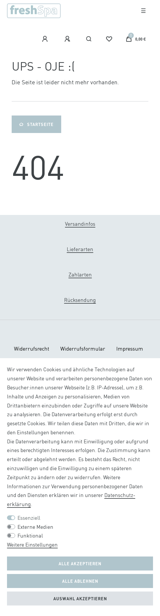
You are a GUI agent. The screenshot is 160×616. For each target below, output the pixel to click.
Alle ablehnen (80, 581)
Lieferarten (80, 249)
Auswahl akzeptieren (80, 598)
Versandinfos (80, 224)
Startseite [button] (36, 124)
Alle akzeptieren (80, 563)
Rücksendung (80, 300)
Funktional (30, 536)
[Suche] (89, 39)
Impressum (129, 349)
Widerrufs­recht (31, 349)
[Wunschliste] (109, 39)
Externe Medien (35, 527)
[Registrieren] (68, 39)
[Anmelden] (46, 39)
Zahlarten (80, 275)
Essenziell (28, 518)
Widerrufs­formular (82, 349)
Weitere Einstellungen (32, 545)
